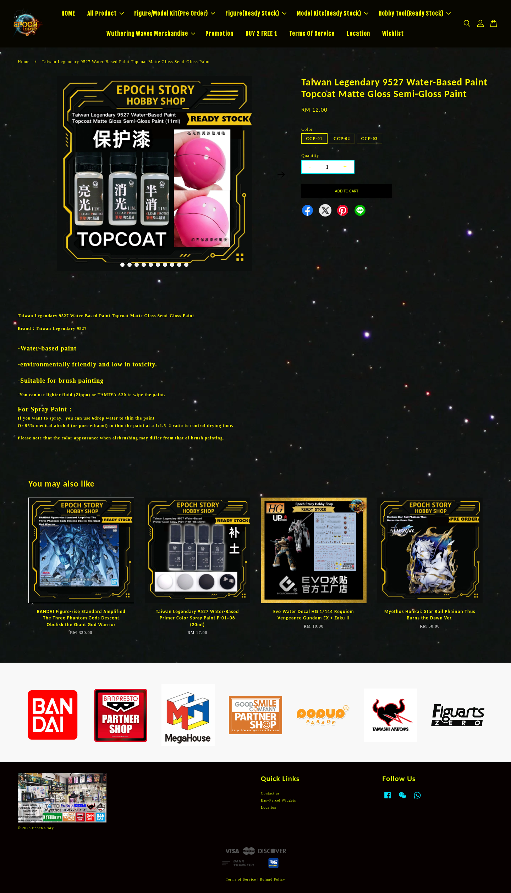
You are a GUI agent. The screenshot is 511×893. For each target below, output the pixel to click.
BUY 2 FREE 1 (261, 33)
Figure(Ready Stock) (255, 13)
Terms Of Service (312, 33)
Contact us (270, 793)
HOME (68, 13)
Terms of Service (241, 879)
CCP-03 (369, 138)
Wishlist (393, 33)
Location (358, 33)
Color (307, 129)
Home (23, 61)
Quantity (310, 155)
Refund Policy (272, 879)
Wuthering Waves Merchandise (150, 33)
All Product (105, 13)
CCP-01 (314, 138)
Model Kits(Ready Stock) (332, 13)
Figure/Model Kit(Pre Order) (174, 13)
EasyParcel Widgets (278, 800)
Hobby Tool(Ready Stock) (415, 13)
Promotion (219, 33)
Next (281, 175)
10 (186, 265)
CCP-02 (342, 138)
